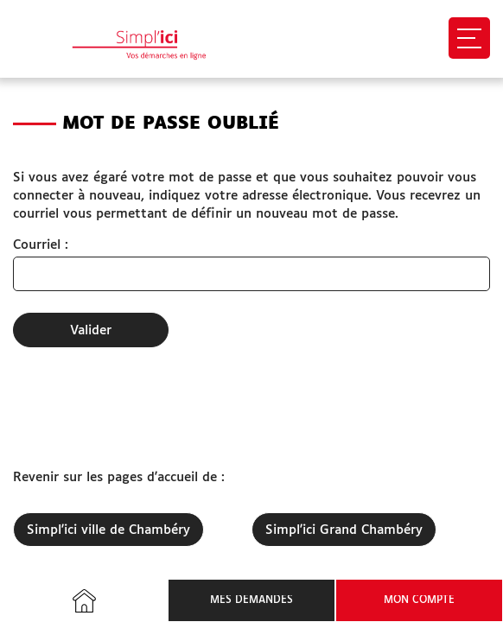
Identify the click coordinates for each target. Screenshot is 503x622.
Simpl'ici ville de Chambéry (108, 530)
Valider (90, 330)
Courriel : (40, 244)
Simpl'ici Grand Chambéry (344, 530)
